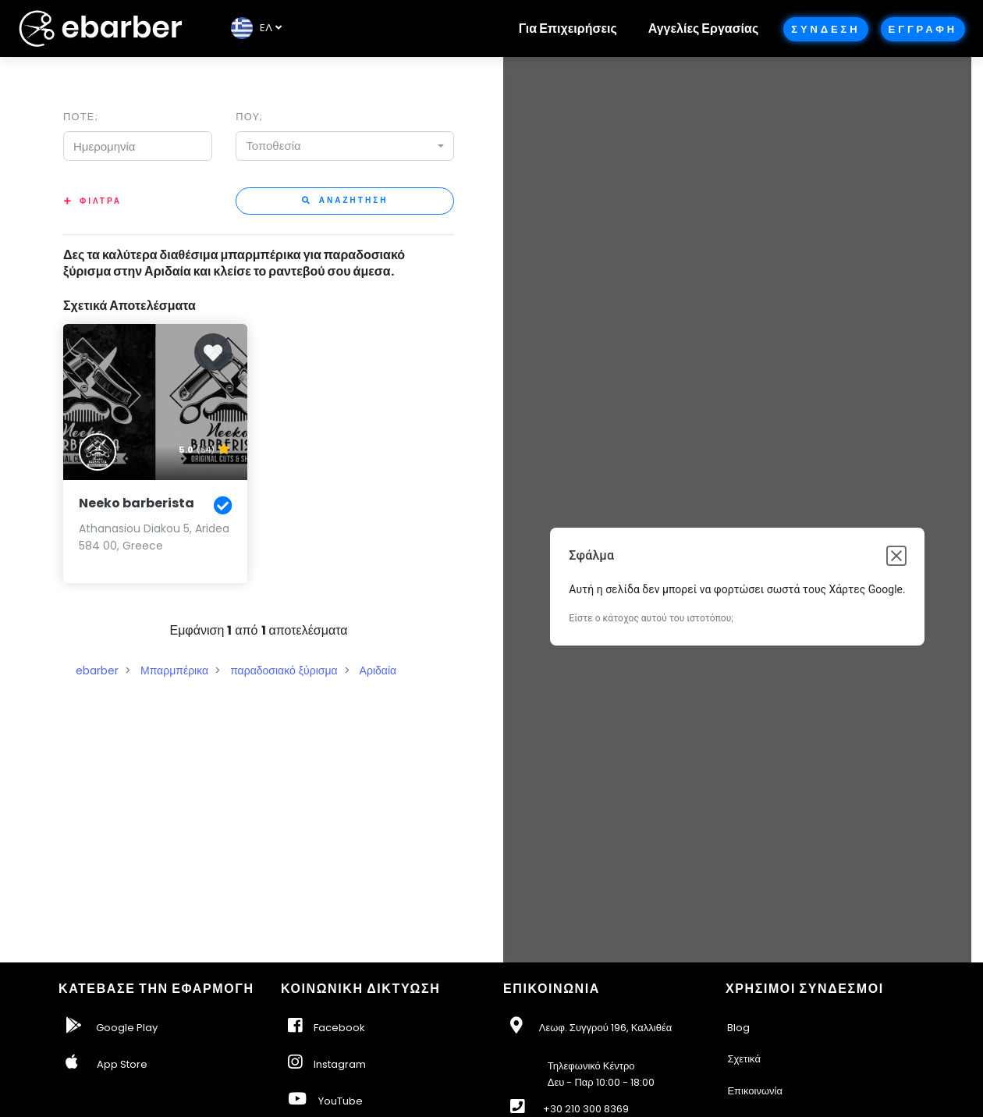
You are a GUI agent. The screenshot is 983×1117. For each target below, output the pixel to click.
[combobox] (345, 146)
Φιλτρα (101, 201)
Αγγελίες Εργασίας (703, 28)
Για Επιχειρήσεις (568, 28)
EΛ (251, 27)
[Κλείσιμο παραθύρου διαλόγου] (896, 555)
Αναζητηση (345, 200)
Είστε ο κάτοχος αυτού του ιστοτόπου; (651, 618)
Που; (249, 116)
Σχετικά (744, 1058)
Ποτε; (80, 116)
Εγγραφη (923, 29)
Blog (738, 1027)
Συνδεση (825, 29)
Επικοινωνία (754, 1090)
